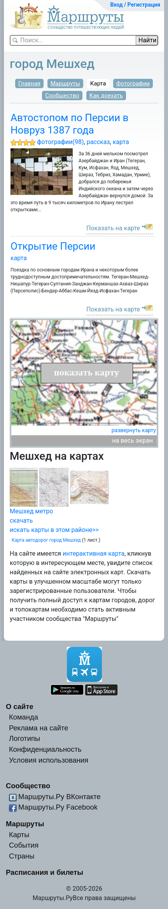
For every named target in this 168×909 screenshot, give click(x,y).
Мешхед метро (31, 511)
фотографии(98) (60, 142)
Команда (23, 717)
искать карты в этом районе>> (54, 530)
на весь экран (132, 440)
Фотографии (133, 83)
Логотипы (24, 738)
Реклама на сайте (38, 728)
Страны (22, 856)
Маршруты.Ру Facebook (58, 807)
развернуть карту (134, 430)
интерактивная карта (93, 553)
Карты (19, 835)
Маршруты (65, 83)
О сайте (19, 706)
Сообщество (62, 95)
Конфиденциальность (45, 749)
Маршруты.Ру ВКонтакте (59, 797)
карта (121, 142)
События (23, 845)
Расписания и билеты (44, 872)
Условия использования (48, 760)
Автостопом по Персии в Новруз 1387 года (69, 124)
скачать (21, 520)
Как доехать (106, 95)
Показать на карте (113, 228)
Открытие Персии (52, 246)
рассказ (98, 142)
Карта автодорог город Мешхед (46, 540)
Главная (29, 83)
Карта (98, 83)
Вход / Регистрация (135, 5)
